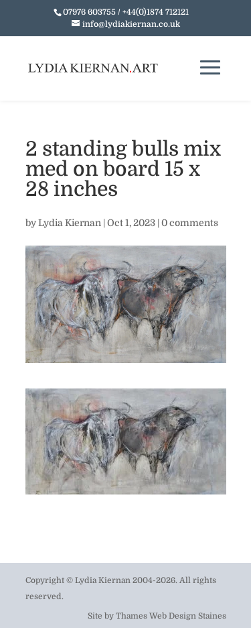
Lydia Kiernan (69, 222)
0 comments (189, 222)
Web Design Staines (187, 616)
